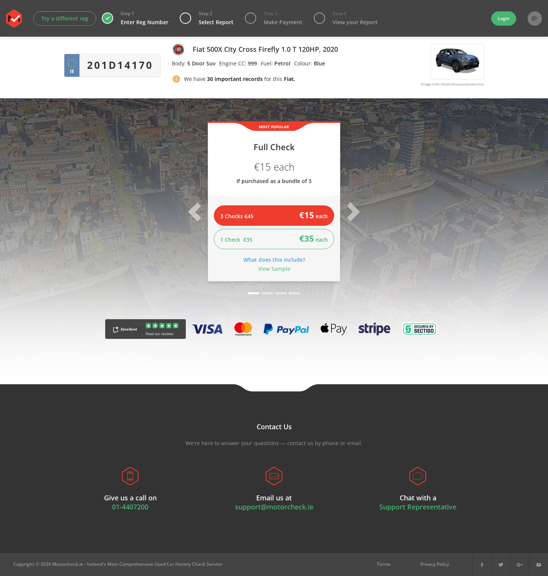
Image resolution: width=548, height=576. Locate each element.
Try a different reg (64, 18)
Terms (384, 564)
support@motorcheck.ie (274, 506)
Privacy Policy (434, 564)
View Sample (274, 268)
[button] (176, 80)
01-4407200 (130, 506)
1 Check (274, 238)
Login (504, 18)
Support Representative (417, 506)
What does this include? (274, 259)
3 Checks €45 (274, 214)
